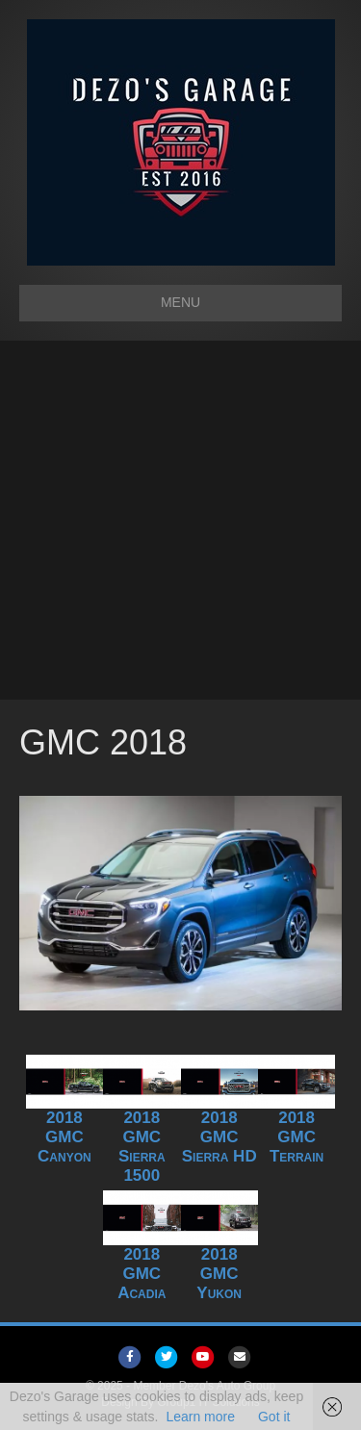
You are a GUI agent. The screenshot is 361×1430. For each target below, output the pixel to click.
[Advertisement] (180, 520)
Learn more (200, 1416)
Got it (274, 1416)
